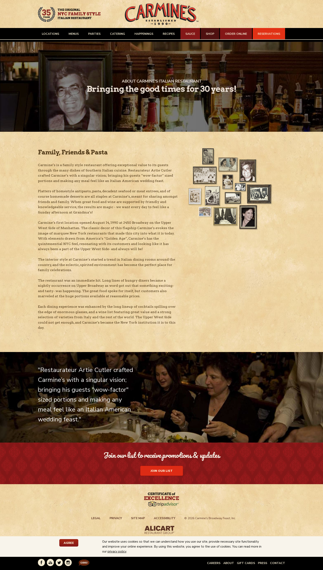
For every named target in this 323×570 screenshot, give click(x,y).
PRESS (262, 563)
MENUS (74, 34)
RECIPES (169, 34)
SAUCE (190, 34)
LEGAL (96, 518)
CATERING (117, 34)
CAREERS (213, 563)
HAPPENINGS (144, 34)
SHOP (210, 34)
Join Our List (162, 471)
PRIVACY (116, 518)
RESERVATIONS (269, 34)
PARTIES (94, 34)
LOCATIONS (50, 34)
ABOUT (228, 563)
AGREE (69, 543)
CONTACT (277, 563)
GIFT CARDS (246, 563)
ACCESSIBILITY (164, 518)
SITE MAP (138, 518)
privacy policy (117, 551)
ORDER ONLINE (236, 34)
